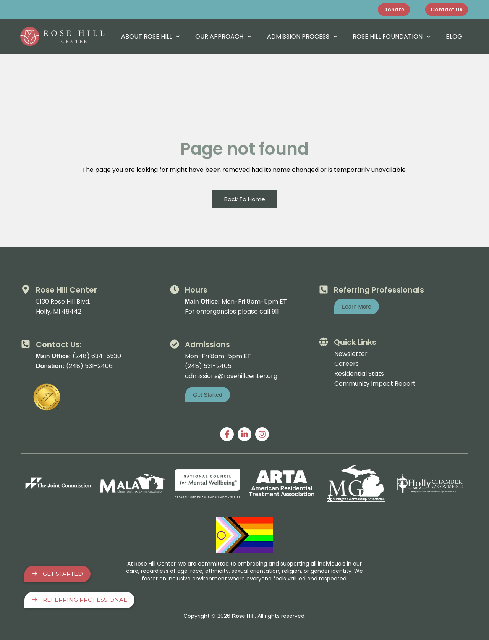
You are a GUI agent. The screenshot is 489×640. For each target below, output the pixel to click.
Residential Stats (359, 373)
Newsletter (351, 353)
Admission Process (302, 36)
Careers (346, 363)
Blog (454, 36)
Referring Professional (79, 599)
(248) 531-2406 (89, 366)
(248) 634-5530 (97, 356)
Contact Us (447, 9)
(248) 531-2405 (208, 366)
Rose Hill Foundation (392, 36)
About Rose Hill (150, 36)
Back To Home (244, 199)
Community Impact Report (375, 383)
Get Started (57, 573)
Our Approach (223, 36)
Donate (394, 9)
